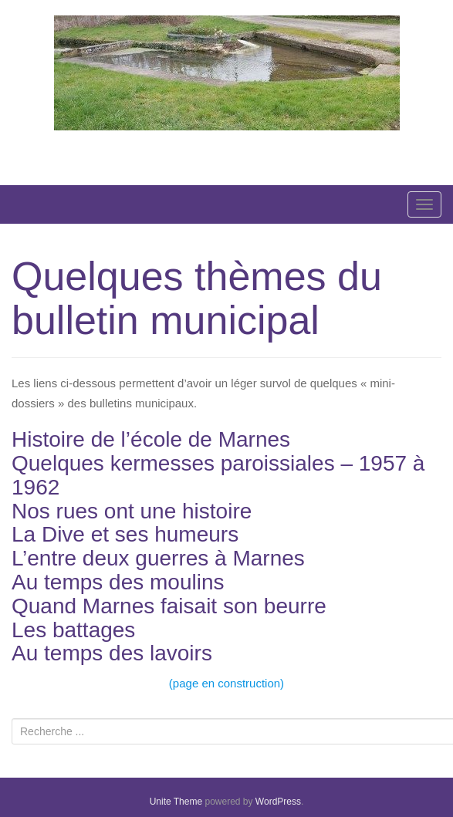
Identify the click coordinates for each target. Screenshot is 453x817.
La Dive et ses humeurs (125, 534)
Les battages (73, 630)
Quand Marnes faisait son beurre (169, 606)
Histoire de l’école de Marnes (151, 439)
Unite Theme (176, 801)
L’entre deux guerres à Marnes (158, 558)
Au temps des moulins (118, 582)
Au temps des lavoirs (112, 653)
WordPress (278, 801)
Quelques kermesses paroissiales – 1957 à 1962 (218, 475)
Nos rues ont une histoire (132, 511)
